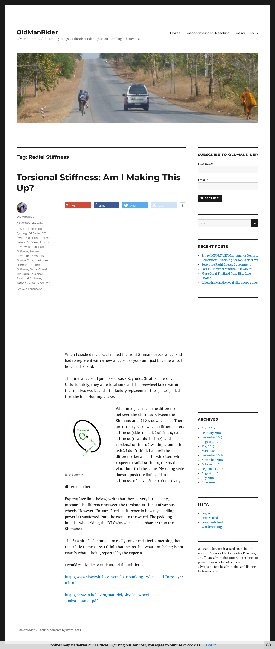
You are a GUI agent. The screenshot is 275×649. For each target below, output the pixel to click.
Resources (245, 33)
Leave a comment (29, 288)
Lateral (45, 237)
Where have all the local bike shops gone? (230, 282)
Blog (38, 228)
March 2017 (210, 451)
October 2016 (211, 464)
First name (205, 164)
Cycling (22, 233)
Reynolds (23, 255)
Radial (32, 246)
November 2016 (212, 460)
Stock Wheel (38, 269)
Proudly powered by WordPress (59, 630)
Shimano (23, 264)
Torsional (36, 273)
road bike (41, 260)
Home (175, 33)
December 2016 (212, 455)
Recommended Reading (208, 33)
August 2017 (210, 442)
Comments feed (212, 522)
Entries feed (210, 518)
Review (34, 251)
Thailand (23, 273)
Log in (206, 513)
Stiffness (22, 269)
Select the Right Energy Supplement (226, 264)
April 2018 (208, 428)
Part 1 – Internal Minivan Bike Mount (227, 269)
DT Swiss (34, 233)
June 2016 (208, 482)
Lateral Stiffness (27, 242)
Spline (35, 264)
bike (31, 228)
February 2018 (211, 433)
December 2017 (212, 437)
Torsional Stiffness (29, 278)
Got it (211, 645)
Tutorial (22, 282)
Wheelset (43, 282)
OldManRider (37, 32)
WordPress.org (212, 527)
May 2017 (208, 446)
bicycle (21, 228)
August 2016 (210, 473)
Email (203, 180)
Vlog (32, 282)
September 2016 (213, 469)
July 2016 (208, 478)
